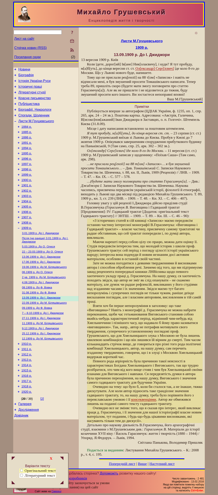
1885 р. (27, 139)
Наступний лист (162, 464)
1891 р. (27, 151)
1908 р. (27, 241)
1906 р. (27, 229)
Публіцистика (29, 108)
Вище (142, 464)
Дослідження (28, 445)
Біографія (26, 76)
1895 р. (27, 163)
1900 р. (27, 193)
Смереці (56, 491)
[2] (42, 433)
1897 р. (27, 175)
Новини (24, 70)
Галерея (24, 439)
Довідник (21, 452)
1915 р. (27, 402)
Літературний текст (39, 475)
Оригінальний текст (38, 471)
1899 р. (27, 187)
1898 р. (27, 181)
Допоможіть (109, 473)
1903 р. (27, 211)
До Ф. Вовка (37, 311)
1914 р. (27, 396)
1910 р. (27, 372)
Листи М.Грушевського (36, 127)
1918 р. (27, 420)
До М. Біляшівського (44, 289)
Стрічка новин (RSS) (30, 48)
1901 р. (27, 199)
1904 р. (27, 217)
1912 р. (27, 384)
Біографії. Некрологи (34, 115)
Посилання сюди (27, 57)
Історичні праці (30, 89)
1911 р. (27, 378)
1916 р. (27, 408)
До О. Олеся (38, 267)
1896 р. (27, 169)
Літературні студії (32, 95)
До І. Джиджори (40, 252)
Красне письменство (34, 102)
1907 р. (27, 235)
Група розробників (72, 478)
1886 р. (27, 145)
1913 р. (27, 390)
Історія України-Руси (34, 83)
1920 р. (27, 426)
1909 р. (27, 247)
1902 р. (27, 205)
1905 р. (27, 223)
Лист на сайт (24, 38)
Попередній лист (122, 464)
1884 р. (27, 133)
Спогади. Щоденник (33, 121)
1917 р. (27, 414)
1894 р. (27, 157)
